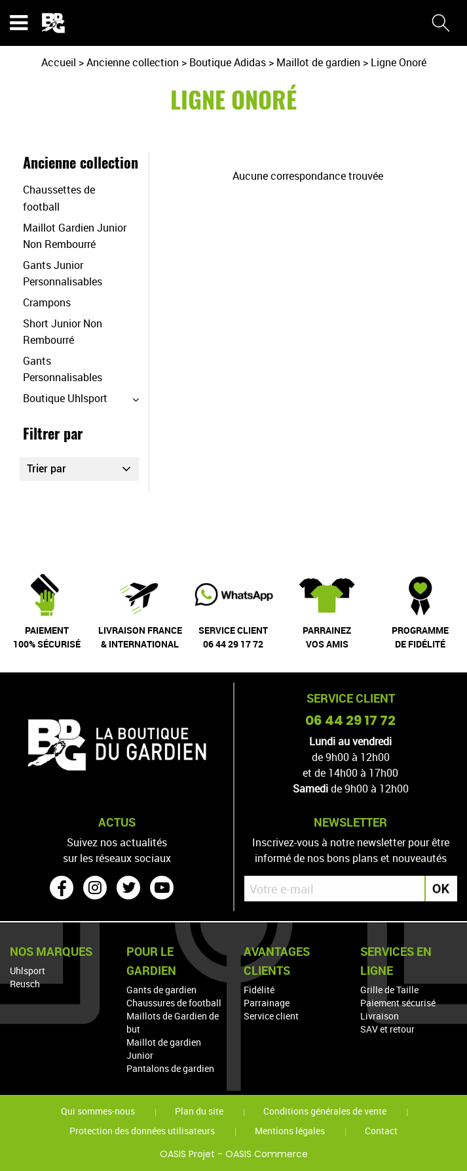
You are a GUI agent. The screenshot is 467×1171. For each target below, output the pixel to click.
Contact (381, 1130)
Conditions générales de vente (324, 1111)
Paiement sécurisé (398, 1002)
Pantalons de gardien (170, 1068)
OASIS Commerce (266, 1154)
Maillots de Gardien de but (172, 1022)
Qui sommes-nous (98, 1111)
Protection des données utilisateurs (142, 1130)
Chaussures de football (173, 1002)
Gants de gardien (161, 989)
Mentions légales (290, 1130)
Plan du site (199, 1111)
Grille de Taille (389, 989)
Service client (271, 1016)
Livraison (379, 1016)
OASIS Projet (187, 1154)
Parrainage (267, 1002)
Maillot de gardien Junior (163, 1048)
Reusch (25, 983)
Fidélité (259, 989)
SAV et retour (387, 1029)
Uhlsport (27, 970)
